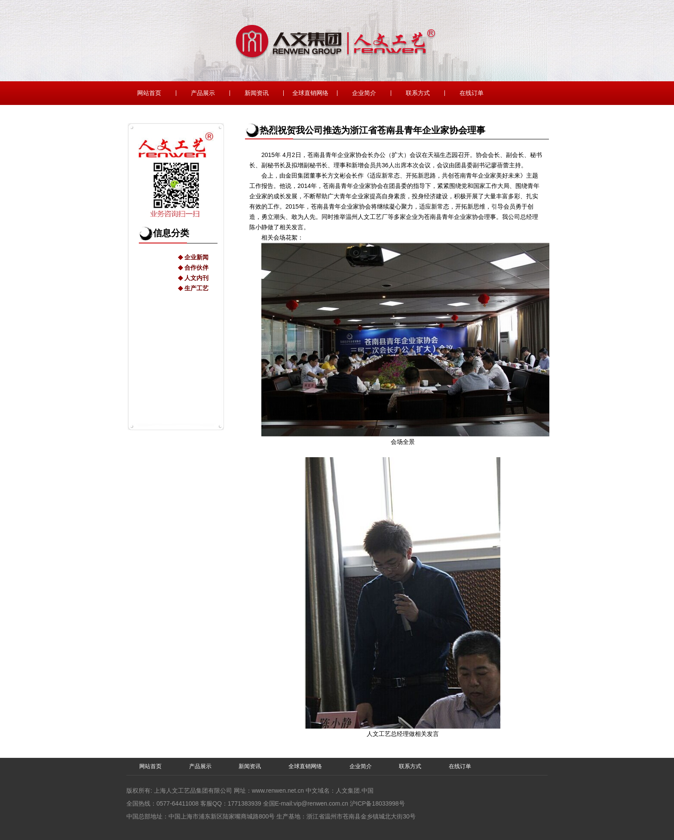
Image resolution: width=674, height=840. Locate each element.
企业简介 (364, 93)
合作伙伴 (196, 267)
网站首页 (149, 93)
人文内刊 (196, 277)
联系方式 (418, 93)
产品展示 (203, 93)
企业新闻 (196, 257)
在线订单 (472, 93)
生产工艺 (196, 288)
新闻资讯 (257, 93)
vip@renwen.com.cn (321, 803)
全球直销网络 (310, 93)
